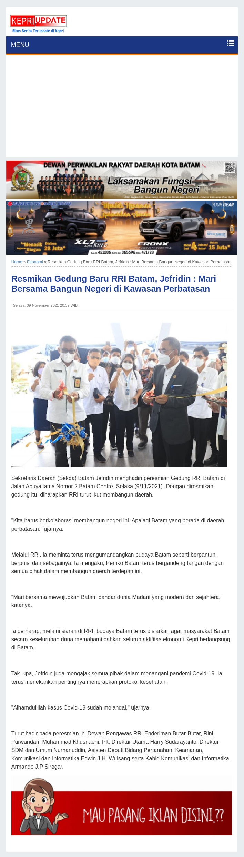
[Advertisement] (122, 108)
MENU (20, 44)
